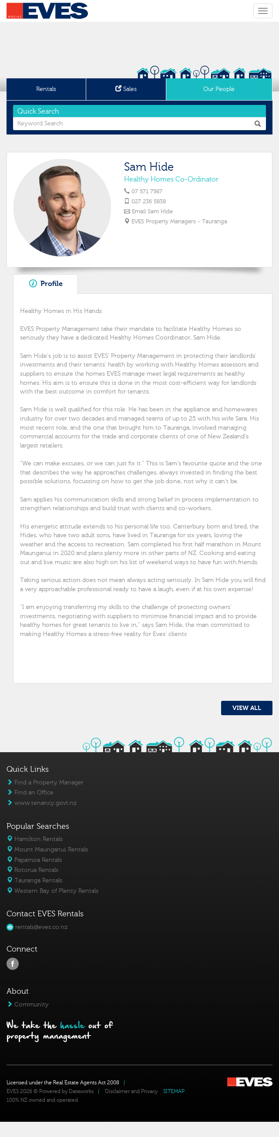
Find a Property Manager (45, 782)
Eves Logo (47, 11)
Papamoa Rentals (34, 860)
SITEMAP (174, 1091)
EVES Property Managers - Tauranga (179, 222)
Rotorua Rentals (32, 870)
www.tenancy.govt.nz (42, 803)
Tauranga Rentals (34, 880)
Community (28, 1004)
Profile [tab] (46, 283)
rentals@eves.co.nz (37, 927)
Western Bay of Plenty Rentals (52, 891)
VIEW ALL (246, 708)
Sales (126, 89)
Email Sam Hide (152, 212)
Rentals (46, 89)
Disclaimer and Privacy (131, 1091)
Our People (219, 89)
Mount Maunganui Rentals (47, 849)
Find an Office (30, 792)
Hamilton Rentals (35, 839)
